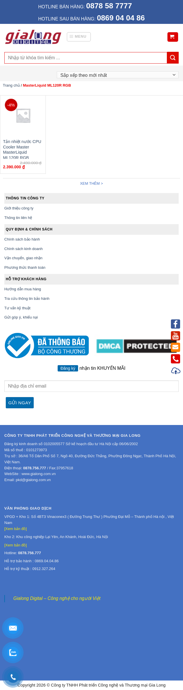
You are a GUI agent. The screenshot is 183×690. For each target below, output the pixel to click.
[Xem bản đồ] (15, 529)
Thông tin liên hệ (18, 218)
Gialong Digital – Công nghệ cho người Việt (56, 598)
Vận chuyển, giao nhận (23, 258)
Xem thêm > (91, 183)
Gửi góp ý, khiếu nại (21, 317)
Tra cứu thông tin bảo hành (26, 298)
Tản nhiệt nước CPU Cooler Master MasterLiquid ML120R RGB (22, 149)
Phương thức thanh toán (24, 267)
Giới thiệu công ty (18, 208)
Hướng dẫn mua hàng (22, 289)
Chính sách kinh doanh (23, 249)
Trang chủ (11, 85)
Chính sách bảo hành (22, 239)
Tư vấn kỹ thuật (17, 308)
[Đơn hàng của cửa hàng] (118, 74)
